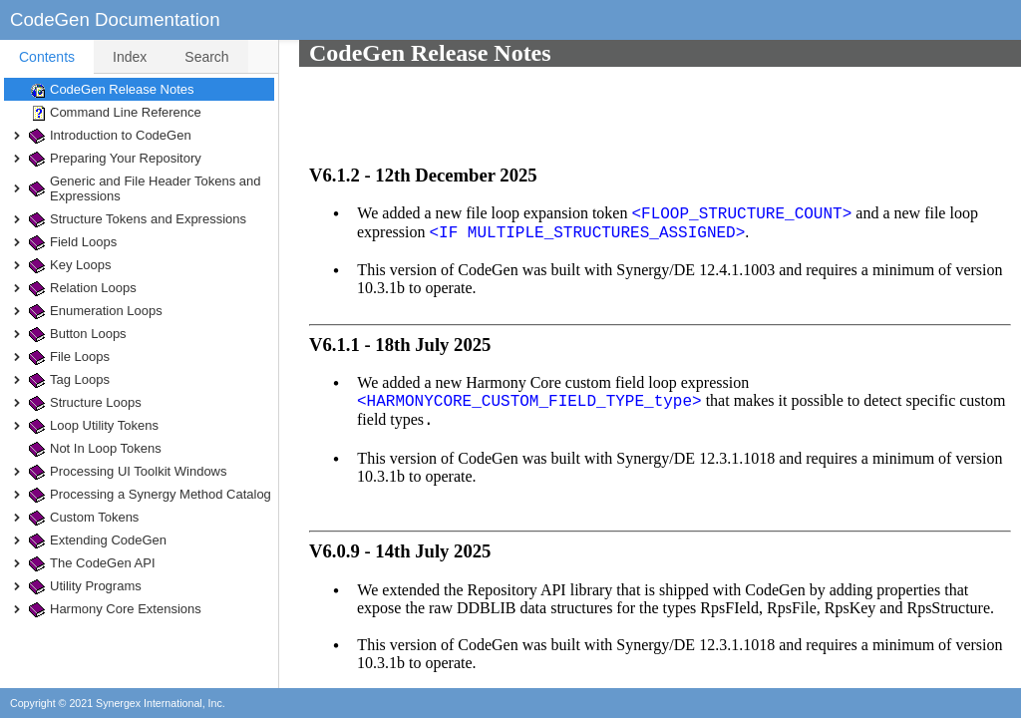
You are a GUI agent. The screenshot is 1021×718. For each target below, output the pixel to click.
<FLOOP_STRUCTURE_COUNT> (721, 134)
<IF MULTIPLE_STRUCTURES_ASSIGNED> (567, 153)
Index (130, 57)
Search (206, 57)
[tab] (47, 57)
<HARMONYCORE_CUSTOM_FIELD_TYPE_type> (509, 321)
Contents (47, 57)
